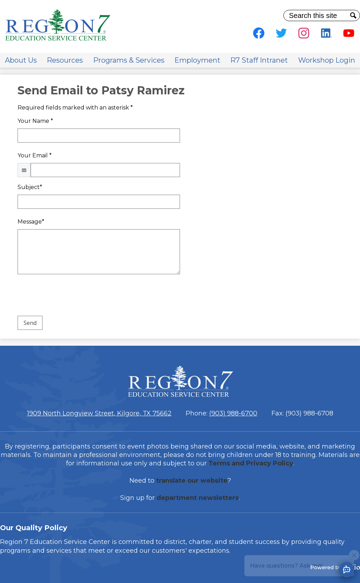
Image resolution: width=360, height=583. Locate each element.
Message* (31, 221)
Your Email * (35, 155)
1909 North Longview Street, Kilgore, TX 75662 (99, 413)
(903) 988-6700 (233, 413)
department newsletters (197, 498)
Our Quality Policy (33, 528)
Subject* (30, 187)
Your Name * (35, 121)
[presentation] (71, 296)
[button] (20, 60)
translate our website (191, 480)
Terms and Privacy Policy (250, 463)
